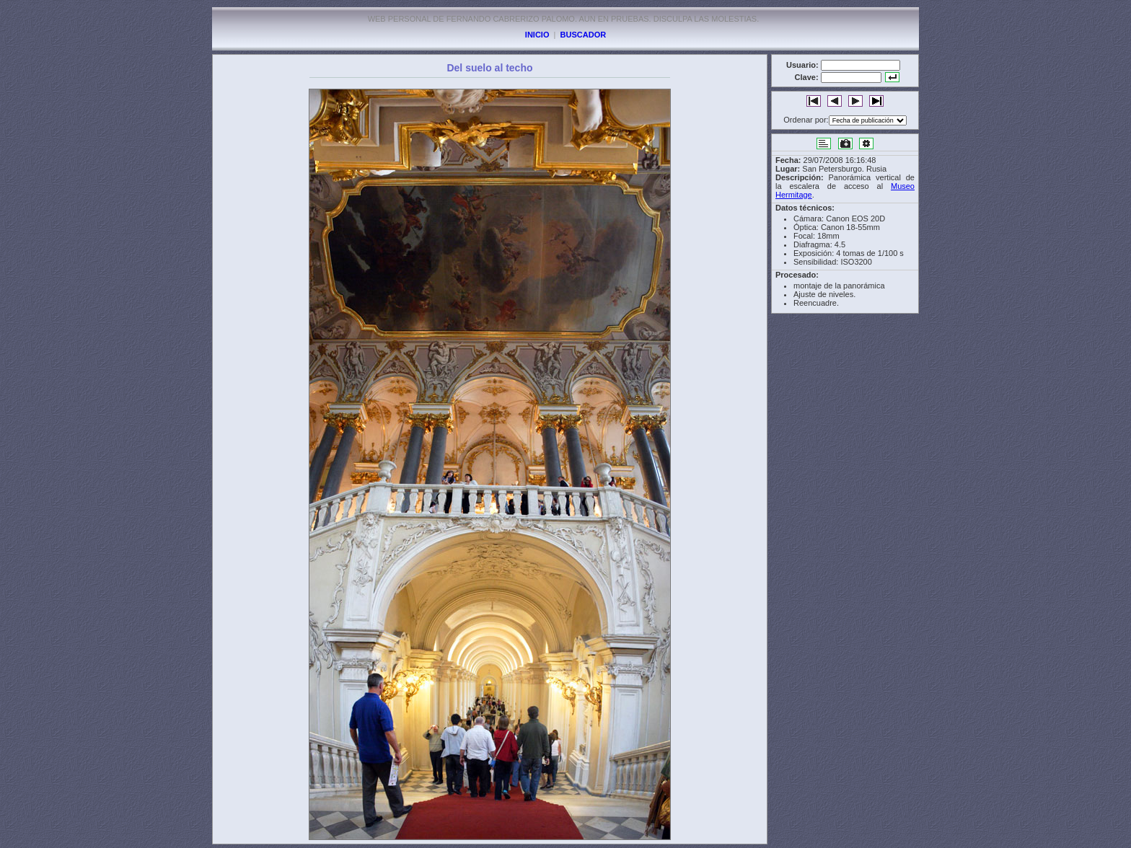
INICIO (537, 34)
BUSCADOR (583, 34)
